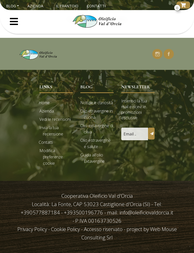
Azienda (35, 5)
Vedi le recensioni (55, 119)
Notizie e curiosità (96, 102)
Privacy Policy (32, 229)
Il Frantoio (67, 5)
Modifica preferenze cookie (51, 157)
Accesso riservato (103, 229)
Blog (11, 5)
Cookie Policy (65, 229)
